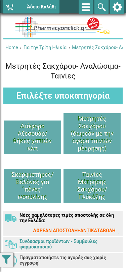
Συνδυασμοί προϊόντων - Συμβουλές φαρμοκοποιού (58, 244)
